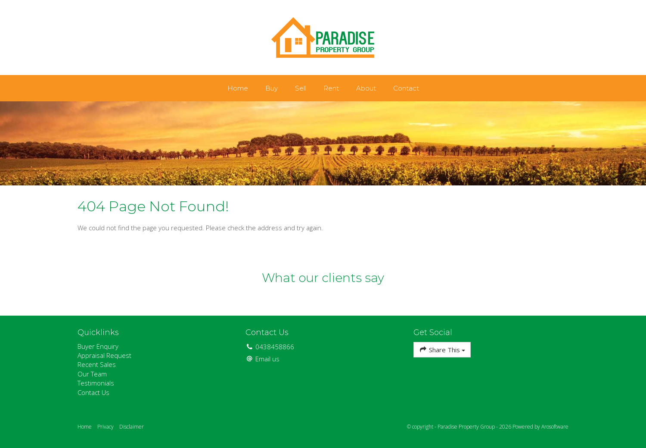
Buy (271, 88)
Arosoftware (554, 426)
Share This (442, 349)
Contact (406, 88)
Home (237, 88)
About (366, 88)
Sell (300, 88)
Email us (267, 358)
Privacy (105, 426)
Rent (331, 88)
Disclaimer (131, 426)
